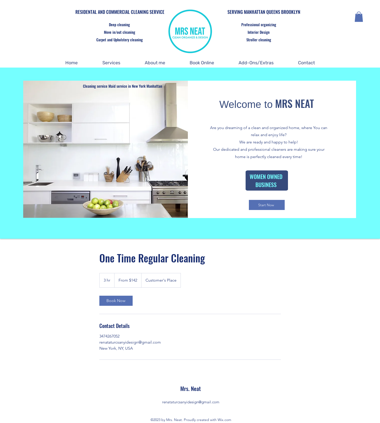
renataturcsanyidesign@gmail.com (190, 402)
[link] (116, 301)
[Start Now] (267, 205)
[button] (359, 17)
